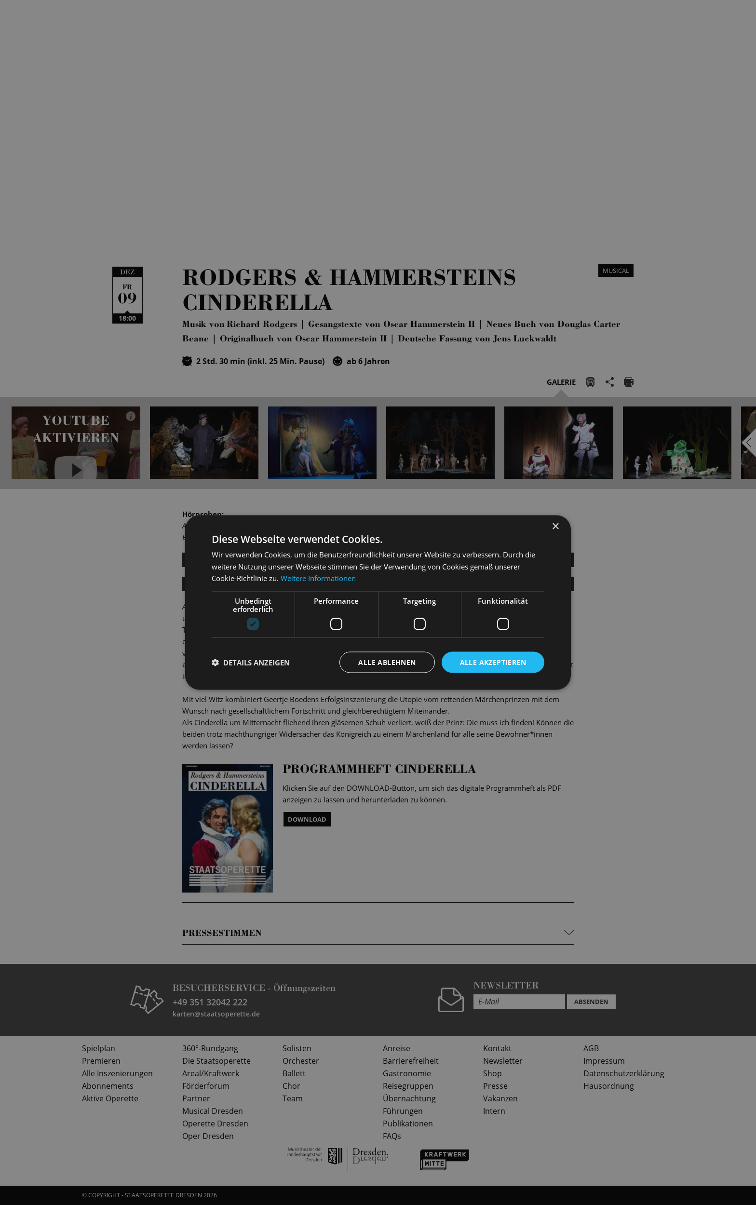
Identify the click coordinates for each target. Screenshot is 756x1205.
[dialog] (378, 602)
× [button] (555, 526)
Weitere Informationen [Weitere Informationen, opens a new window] (318, 578)
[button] (251, 662)
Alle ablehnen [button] (387, 661)
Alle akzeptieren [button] (493, 661)
